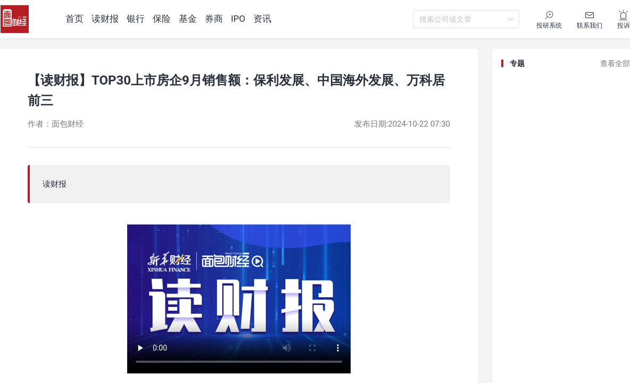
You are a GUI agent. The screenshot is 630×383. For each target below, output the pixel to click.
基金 (188, 18)
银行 (136, 18)
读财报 (105, 18)
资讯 (262, 18)
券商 (214, 18)
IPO (238, 18)
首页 (74, 18)
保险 (162, 18)
